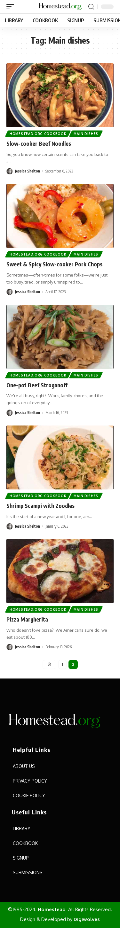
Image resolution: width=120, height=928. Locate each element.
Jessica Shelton (27, 171)
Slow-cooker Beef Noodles (38, 143)
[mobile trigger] (11, 6)
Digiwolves (87, 919)
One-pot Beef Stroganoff (37, 385)
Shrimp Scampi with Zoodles (40, 505)
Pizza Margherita (27, 619)
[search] (91, 7)
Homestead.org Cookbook (38, 134)
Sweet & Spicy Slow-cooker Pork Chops (54, 264)
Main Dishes (86, 134)
